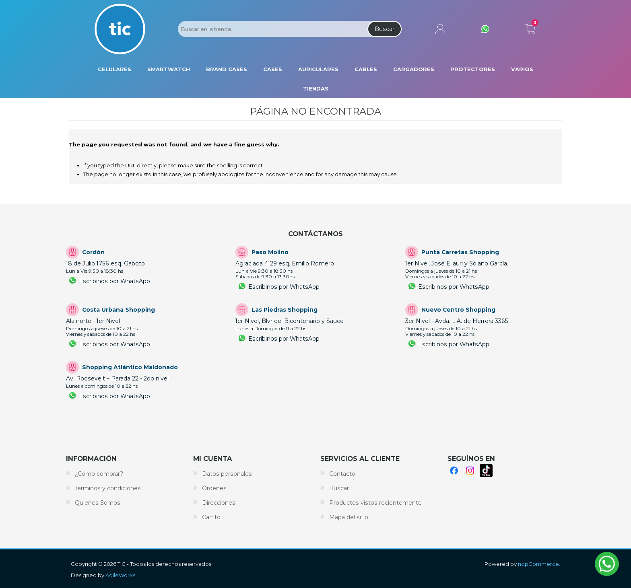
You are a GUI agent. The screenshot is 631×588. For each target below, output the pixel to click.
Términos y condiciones (108, 488)
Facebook (453, 470)
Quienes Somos (97, 503)
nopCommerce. (539, 564)
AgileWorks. (120, 575)
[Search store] (272, 29)
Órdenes (214, 488)
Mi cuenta (440, 29)
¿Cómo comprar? (99, 474)
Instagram (470, 470)
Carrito (530, 27)
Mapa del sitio (348, 517)
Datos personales (227, 474)
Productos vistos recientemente (375, 503)
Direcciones (218, 503)
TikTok (486, 470)
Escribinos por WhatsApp (114, 281)
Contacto (342, 474)
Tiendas (315, 88)
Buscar (384, 29)
